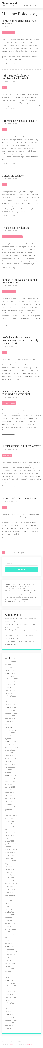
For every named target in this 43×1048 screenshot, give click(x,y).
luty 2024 (8, 736)
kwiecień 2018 (10, 935)
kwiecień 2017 (10, 969)
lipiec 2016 (9, 994)
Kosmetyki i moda (9, 403)
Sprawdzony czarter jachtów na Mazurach (19, 22)
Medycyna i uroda (9, 292)
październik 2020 (11, 849)
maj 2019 (8, 898)
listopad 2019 (10, 881)
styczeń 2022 (10, 807)
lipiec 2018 (9, 926)
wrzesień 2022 (10, 784)
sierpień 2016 (10, 992)
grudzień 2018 (10, 912)
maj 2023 (8, 761)
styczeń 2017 (9, 977)
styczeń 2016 (9, 1011)
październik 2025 (11, 679)
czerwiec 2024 (10, 724)
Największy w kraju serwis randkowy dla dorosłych (17, 77)
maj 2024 (8, 727)
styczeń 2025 (10, 704)
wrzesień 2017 (10, 955)
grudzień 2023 (10, 741)
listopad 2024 (10, 710)
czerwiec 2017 (10, 963)
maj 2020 (8, 864)
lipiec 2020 (9, 858)
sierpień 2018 (10, 923)
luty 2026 (8, 667)
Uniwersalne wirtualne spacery (19, 120)
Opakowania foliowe (13, 175)
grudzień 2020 (10, 844)
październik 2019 (11, 883)
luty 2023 (8, 770)
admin (5, 27)
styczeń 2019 (9, 909)
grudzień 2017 (10, 946)
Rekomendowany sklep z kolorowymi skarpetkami (16, 392)
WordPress (29, 1044)
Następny (21, 553)
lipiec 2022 (9, 790)
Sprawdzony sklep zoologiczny (19, 498)
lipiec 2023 (9, 756)
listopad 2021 (9, 812)
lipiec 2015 (9, 1028)
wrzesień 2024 (10, 716)
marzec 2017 (9, 972)
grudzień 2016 (10, 980)
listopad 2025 (10, 676)
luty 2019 (8, 906)
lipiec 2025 (9, 687)
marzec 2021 (9, 835)
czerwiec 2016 (10, 997)
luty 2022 (8, 804)
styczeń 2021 (9, 841)
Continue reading (8, 63)
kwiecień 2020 (10, 866)
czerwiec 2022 (10, 793)
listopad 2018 (10, 915)
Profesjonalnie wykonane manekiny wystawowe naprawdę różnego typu (20, 340)
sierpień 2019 (10, 889)
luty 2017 (8, 974)
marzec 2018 (10, 938)
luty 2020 (8, 872)
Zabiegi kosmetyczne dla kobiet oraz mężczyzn (19, 281)
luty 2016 (8, 1009)
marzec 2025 (10, 699)
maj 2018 (8, 932)
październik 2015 (11, 1020)
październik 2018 (11, 918)
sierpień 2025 (10, 685)
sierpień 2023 (10, 753)
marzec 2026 (10, 665)
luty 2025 (8, 702)
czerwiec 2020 (10, 861)
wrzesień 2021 (10, 818)
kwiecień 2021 (10, 832)
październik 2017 (11, 952)
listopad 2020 (10, 847)
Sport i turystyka (8, 33)
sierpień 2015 (10, 1026)
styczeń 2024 (10, 739)
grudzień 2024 (10, 707)
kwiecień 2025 (10, 696)
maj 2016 (8, 1000)
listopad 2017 (9, 949)
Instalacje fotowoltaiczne (16, 227)
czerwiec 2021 (10, 827)
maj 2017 (8, 966)
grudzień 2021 (10, 810)
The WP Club (13, 1044)
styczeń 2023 (10, 773)
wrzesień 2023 (10, 750)
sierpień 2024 (10, 719)
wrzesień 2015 (10, 1023)
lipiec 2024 (9, 721)
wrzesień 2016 (10, 989)
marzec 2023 (10, 767)
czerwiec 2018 (10, 929)
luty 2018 (8, 940)
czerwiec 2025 (10, 690)
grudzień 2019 (10, 878)
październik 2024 (11, 713)
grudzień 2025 (10, 673)
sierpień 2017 (10, 957)
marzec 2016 (9, 1006)
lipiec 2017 (9, 960)
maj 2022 (8, 795)
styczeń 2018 (10, 943)
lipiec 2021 (9, 824)
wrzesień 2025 (10, 682)
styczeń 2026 (10, 670)
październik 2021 (11, 815)
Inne (4, 87)
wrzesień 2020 (10, 852)
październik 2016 (11, 986)
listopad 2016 (10, 983)
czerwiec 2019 (10, 895)
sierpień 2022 (10, 787)
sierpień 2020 (10, 855)
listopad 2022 (10, 778)
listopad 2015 (9, 1017)
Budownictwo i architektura (12, 237)
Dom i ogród (7, 455)
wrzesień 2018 (10, 920)
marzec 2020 (10, 869)
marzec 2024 (10, 733)
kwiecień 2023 (10, 764)
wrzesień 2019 (10, 886)
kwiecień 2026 (10, 662)
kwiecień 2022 (10, 798)
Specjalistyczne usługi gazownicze (21, 446)
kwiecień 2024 (10, 730)
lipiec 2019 (9, 892)
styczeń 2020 (10, 875)
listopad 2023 (10, 744)
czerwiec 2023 (10, 758)
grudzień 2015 (10, 1014)
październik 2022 (11, 781)
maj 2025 (8, 693)
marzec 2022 (10, 801)
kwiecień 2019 (10, 901)
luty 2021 (8, 838)
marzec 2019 (9, 903)
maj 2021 (8, 829)
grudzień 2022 (10, 775)
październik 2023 (11, 747)
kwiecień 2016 (10, 1003)
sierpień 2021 (10, 821)
